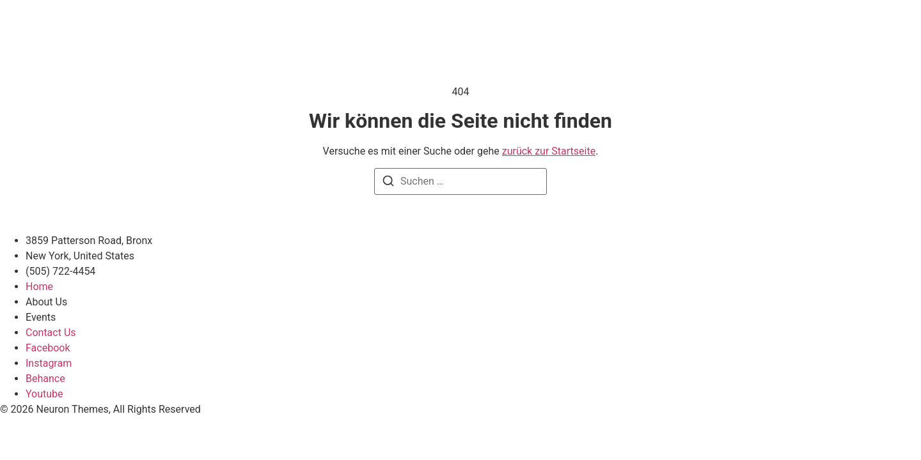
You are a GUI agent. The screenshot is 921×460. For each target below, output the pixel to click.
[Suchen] (388, 183)
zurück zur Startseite (548, 151)
